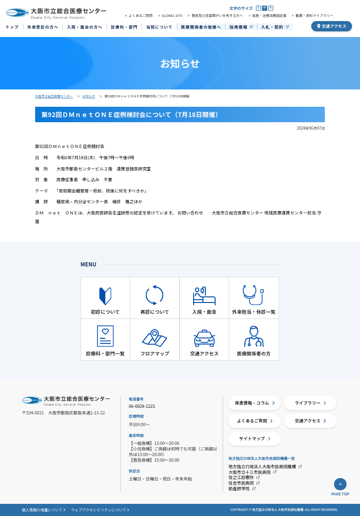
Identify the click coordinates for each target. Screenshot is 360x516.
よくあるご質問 (140, 15)
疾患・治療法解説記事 (269, 15)
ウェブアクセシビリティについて (98, 510)
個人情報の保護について (42, 510)
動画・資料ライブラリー (314, 15)
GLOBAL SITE (172, 15)
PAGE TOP (340, 494)
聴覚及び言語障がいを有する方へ (217, 15)
